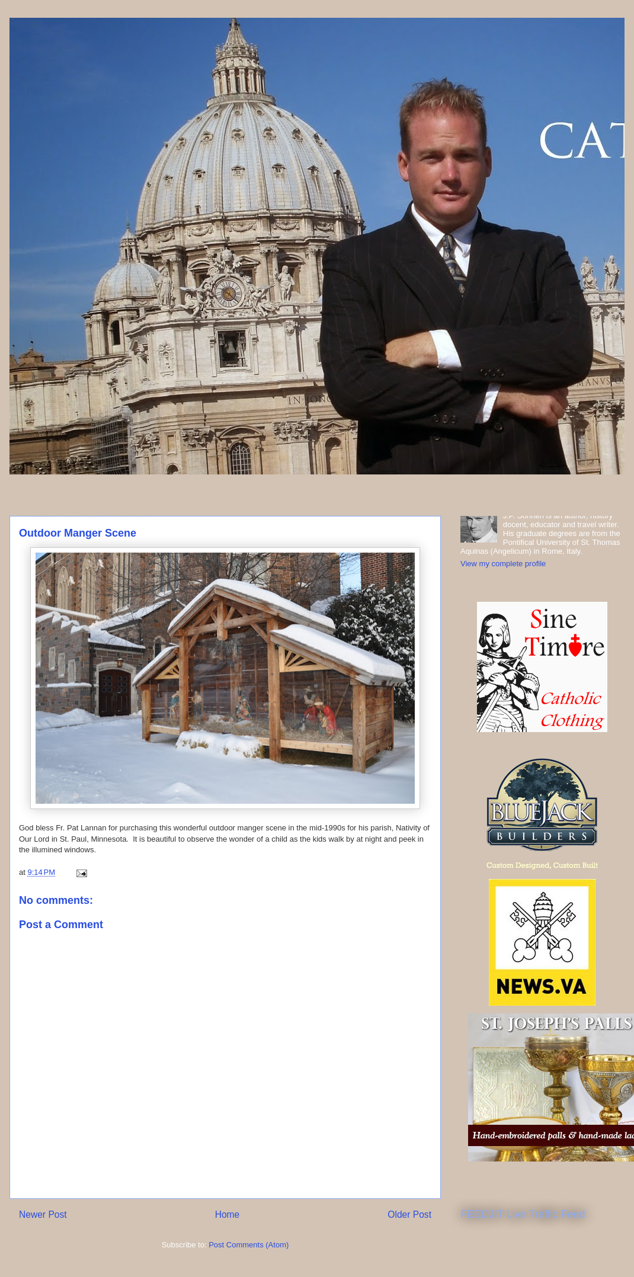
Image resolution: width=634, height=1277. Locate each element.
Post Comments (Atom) (249, 1244)
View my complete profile (503, 563)
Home (227, 1214)
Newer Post (43, 1214)
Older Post (409, 1214)
